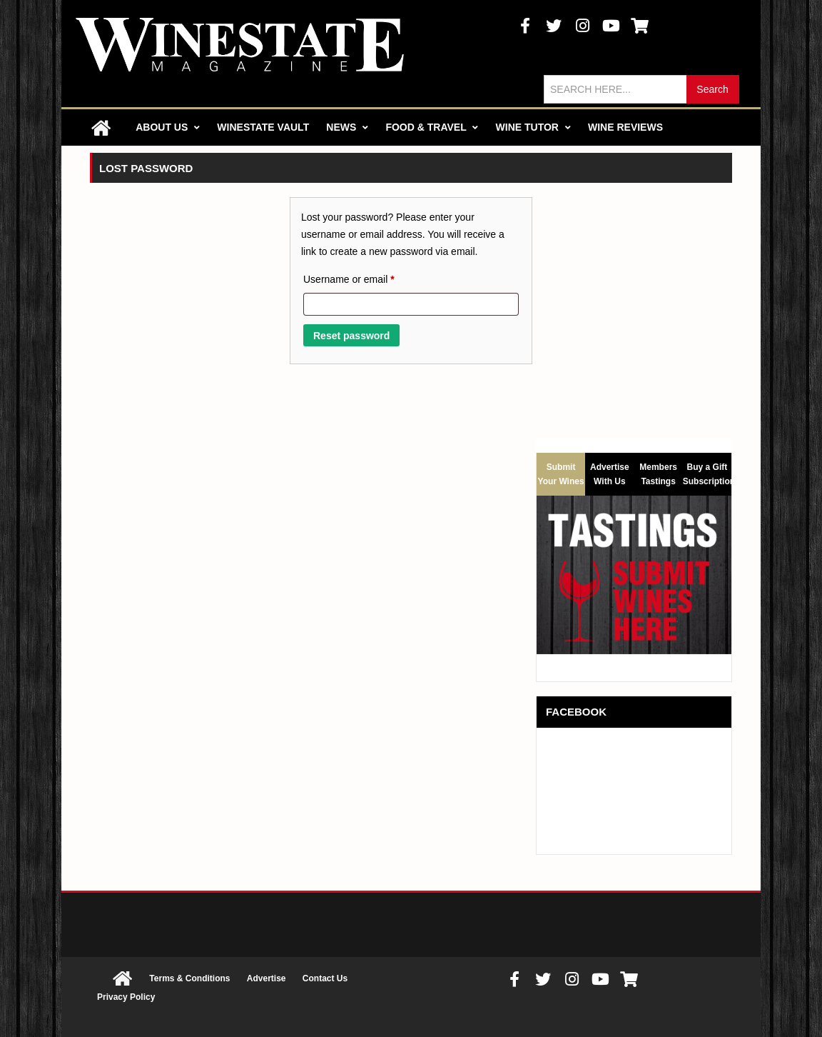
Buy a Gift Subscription (707, 471)
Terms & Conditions (189, 978)
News (347, 127)
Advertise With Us (609, 471)
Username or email (368, 277)
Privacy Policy (126, 997)
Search (712, 89)
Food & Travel (431, 127)
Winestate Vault (263, 127)
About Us (168, 127)
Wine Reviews (625, 127)
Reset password (351, 335)
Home (101, 127)
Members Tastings (658, 471)
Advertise (266, 978)
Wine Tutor (533, 127)
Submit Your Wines (561, 474)
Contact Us (325, 978)
